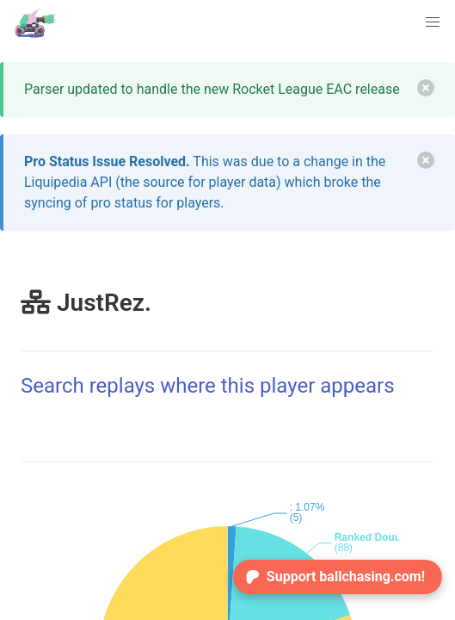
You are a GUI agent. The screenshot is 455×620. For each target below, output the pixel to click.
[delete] (425, 87)
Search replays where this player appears (208, 386)
